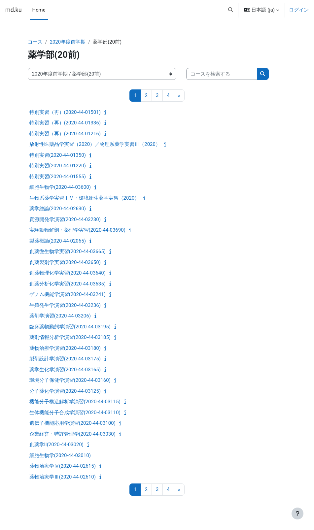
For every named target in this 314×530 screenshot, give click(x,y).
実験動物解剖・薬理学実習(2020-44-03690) (77, 230)
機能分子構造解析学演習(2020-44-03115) (75, 402)
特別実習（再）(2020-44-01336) (65, 123)
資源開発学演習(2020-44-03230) (65, 219)
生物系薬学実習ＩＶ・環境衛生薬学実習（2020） (84, 198)
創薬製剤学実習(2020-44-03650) (65, 262)
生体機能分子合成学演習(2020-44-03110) (75, 412)
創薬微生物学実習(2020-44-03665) (67, 251)
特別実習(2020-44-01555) (57, 177)
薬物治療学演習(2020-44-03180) (65, 348)
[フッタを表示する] (297, 513)
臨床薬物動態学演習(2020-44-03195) (70, 327)
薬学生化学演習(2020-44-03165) (65, 370)
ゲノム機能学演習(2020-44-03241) (67, 294)
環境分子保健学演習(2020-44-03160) (70, 380)
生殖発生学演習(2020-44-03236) (65, 305)
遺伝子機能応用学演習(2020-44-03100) (72, 423)
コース (35, 42)
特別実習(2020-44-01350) (57, 155)
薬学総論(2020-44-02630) (57, 209)
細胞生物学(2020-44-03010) (60, 455)
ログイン (299, 10)
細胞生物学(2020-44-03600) (60, 187)
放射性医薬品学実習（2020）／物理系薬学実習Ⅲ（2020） (94, 144)
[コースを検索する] (221, 74)
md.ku (13, 9)
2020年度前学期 (68, 42)
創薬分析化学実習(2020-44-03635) (67, 284)
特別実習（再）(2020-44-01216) (65, 134)
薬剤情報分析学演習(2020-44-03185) (70, 337)
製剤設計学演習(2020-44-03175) (65, 359)
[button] (231, 10)
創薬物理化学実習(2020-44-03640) (67, 273)
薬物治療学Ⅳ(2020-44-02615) (62, 466)
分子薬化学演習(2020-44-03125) (65, 391)
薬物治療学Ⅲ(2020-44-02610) (62, 477)
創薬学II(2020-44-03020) (56, 444)
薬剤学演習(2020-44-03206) (60, 316)
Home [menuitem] (39, 10)
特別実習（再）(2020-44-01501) (65, 112)
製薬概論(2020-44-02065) (57, 241)
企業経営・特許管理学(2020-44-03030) (72, 434)
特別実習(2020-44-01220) (57, 166)
